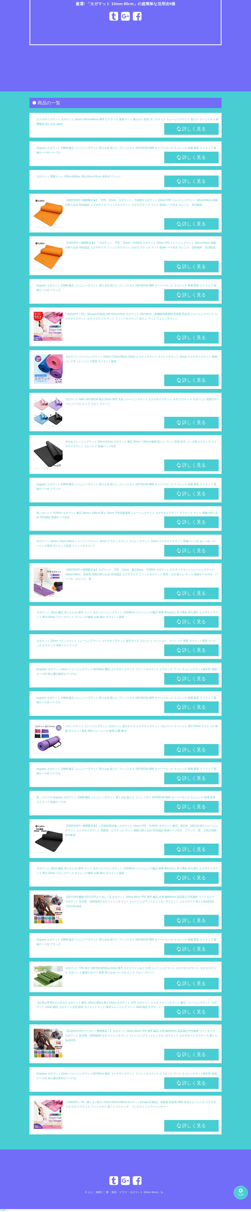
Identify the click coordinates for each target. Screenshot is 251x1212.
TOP (241, 1192)
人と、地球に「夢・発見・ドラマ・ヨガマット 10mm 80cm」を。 (127, 1192)
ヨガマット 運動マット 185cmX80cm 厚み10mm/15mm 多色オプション (78, 176)
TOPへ (4, 1210)
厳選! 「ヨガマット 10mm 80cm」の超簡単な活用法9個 (125, 4)
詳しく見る (191, 128)
